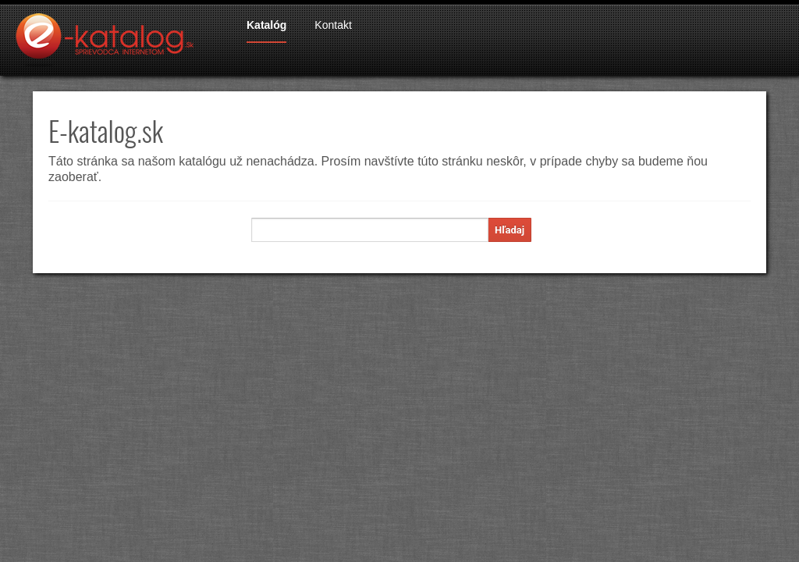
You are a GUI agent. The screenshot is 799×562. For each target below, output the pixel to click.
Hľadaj (509, 230)
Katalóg (266, 25)
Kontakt (332, 25)
